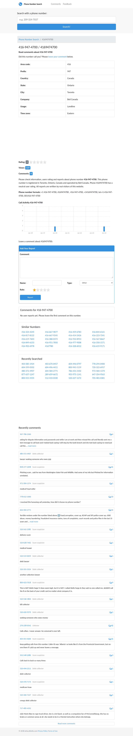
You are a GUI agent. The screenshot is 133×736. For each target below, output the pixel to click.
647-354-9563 (98, 374)
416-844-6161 (98, 332)
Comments (56, 4)
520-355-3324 (25, 569)
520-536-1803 (25, 599)
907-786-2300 (25, 434)
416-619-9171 (98, 346)
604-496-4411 (51, 367)
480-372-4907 (28, 371)
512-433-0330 (51, 378)
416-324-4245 (28, 332)
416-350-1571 (98, 342)
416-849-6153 (28, 342)
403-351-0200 (25, 639)
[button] (66, 27)
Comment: (25, 254)
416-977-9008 (75, 342)
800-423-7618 (25, 582)
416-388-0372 (51, 339)
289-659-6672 (51, 374)
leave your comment (57, 56)
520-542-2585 (25, 529)
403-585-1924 (28, 364)
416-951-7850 (51, 342)
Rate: (22, 289)
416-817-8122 (28, 335)
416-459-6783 (75, 332)
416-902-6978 (28, 346)
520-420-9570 (25, 612)
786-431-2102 (75, 371)
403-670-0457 (51, 364)
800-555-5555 (28, 378)
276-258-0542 (25, 625)
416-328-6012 (75, 346)
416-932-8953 (75, 339)
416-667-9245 (51, 335)
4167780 (49, 346)
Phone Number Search (33, 4)
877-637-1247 (28, 374)
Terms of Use (52, 731)
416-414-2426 (75, 335)
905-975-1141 (75, 374)
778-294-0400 (98, 364)
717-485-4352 (25, 708)
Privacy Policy (43, 731)
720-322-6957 (98, 367)
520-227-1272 (75, 378)
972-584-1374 (98, 371)
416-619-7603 (28, 339)
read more (32, 446)
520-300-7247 (25, 695)
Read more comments (66, 723)
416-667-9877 (51, 332)
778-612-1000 (25, 497)
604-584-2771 (51, 371)
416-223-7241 (98, 335)
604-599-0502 (28, 367)
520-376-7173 (25, 682)
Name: (23, 283)
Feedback (67, 4)
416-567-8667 (98, 339)
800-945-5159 (75, 367)
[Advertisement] (66, 138)
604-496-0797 (75, 364)
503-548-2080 (25, 655)
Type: (69, 283)
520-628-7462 (25, 543)
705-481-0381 (98, 378)
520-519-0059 (25, 556)
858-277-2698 (25, 467)
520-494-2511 (25, 668)
